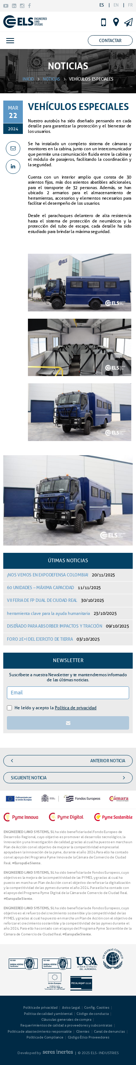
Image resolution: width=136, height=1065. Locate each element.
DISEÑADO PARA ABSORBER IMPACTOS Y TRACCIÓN (68, 626)
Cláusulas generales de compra (66, 1019)
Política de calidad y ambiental (48, 1013)
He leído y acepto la (55, 707)
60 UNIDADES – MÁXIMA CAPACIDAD (54, 587)
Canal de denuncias (109, 1031)
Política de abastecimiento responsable (39, 1031)
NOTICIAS (51, 79)
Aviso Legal (71, 1007)
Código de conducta (92, 1013)
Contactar (110, 40)
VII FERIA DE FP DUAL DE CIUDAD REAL (55, 600)
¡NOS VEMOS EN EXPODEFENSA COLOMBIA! (61, 575)
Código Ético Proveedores (89, 1037)
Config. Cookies (96, 1007)
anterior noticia (68, 761)
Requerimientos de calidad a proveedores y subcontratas (66, 1025)
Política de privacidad (75, 707)
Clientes (83, 1031)
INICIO (28, 79)
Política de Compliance (44, 1037)
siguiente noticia (68, 778)
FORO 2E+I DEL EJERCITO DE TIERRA (53, 639)
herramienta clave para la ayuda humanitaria (61, 613)
